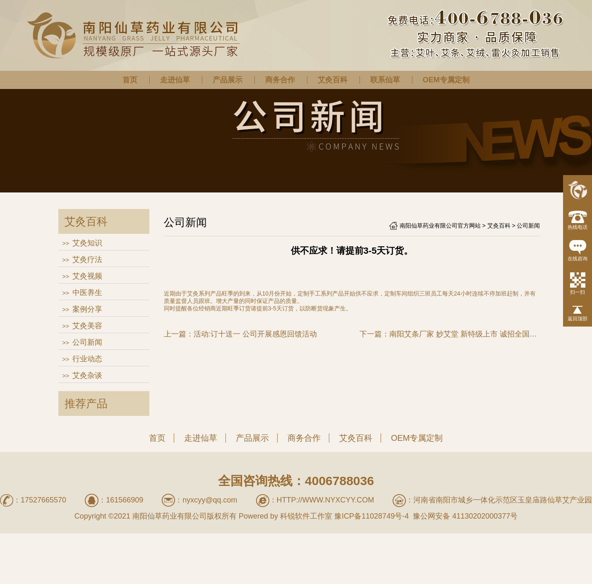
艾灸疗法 (87, 259)
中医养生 (87, 292)
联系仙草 (385, 80)
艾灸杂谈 (87, 375)
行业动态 (87, 359)
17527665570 (43, 500)
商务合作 (280, 80)
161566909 (124, 500)
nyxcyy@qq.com (209, 500)
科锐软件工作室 (306, 516)
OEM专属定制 (446, 80)
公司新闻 (87, 342)
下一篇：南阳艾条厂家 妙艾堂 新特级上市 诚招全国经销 (450, 334)
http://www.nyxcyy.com (325, 500)
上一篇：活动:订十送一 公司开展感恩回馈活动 (240, 334)
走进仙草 (175, 80)
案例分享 (87, 309)
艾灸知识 (87, 243)
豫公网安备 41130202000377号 (464, 516)
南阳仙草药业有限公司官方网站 (440, 225)
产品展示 (227, 80)
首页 (129, 80)
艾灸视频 (87, 276)
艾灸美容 (87, 326)
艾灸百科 (333, 80)
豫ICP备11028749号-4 (371, 516)
